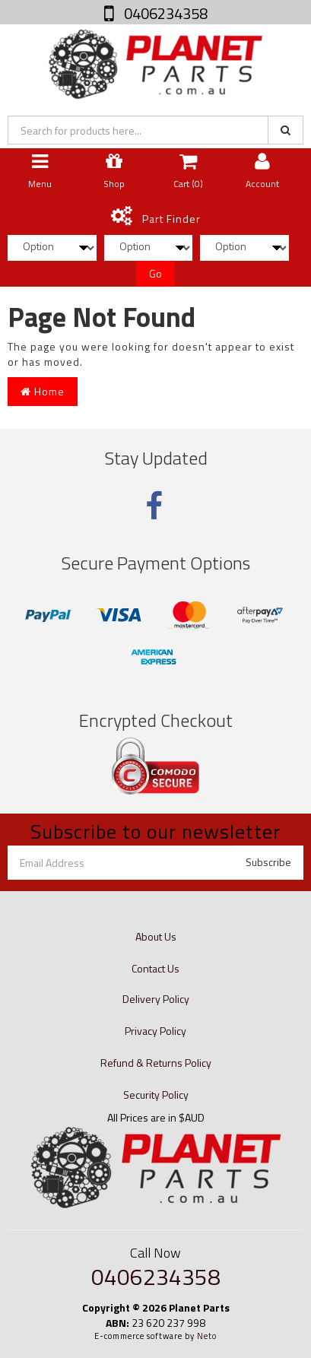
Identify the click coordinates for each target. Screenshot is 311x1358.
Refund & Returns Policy (155, 1063)
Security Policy (156, 1095)
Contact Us (155, 968)
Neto (207, 1336)
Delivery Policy (155, 999)
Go (155, 273)
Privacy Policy (155, 1031)
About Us (155, 936)
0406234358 (164, 13)
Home (43, 391)
